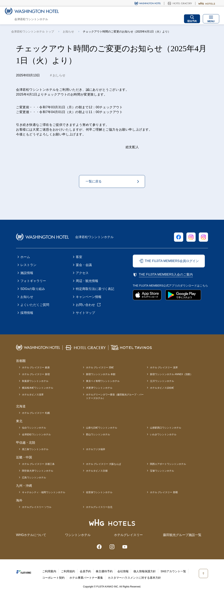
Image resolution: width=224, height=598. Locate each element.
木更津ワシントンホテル (99, 387)
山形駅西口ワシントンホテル (165, 427)
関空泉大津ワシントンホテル (37, 470)
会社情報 (123, 571)
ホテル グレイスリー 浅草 (164, 367)
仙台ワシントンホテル (34, 427)
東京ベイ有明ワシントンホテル (103, 381)
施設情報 (26, 273)
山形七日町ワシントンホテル (101, 427)
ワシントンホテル (78, 535)
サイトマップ (85, 312)
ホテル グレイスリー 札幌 (36, 413)
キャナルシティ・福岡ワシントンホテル (43, 492)
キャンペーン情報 (88, 297)
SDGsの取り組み (32, 289)
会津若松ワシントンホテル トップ (32, 31)
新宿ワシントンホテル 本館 (100, 374)
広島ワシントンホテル (34, 477)
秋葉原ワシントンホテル (35, 381)
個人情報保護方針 (144, 571)
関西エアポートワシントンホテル (168, 464)
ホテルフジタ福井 (95, 449)
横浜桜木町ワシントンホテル (37, 387)
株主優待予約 (104, 571)
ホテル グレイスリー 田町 (100, 367)
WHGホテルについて (31, 535)
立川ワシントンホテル (162, 381)
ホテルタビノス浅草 (33, 394)
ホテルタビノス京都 (97, 470)
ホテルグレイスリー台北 (99, 507)
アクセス (82, 273)
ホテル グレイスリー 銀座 (36, 367)
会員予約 (85, 571)
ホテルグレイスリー (128, 535)
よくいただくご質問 (34, 304)
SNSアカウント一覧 (173, 571)
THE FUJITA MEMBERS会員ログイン (172, 261)
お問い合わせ (85, 304)
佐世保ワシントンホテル (99, 492)
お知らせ (68, 31)
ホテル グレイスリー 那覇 (164, 492)
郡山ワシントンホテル (98, 434)
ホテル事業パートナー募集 (86, 577)
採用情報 (26, 312)
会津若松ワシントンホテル (36, 434)
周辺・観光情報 (87, 281)
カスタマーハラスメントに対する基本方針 (134, 577)
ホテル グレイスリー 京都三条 (38, 464)
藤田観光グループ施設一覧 (182, 535)
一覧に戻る (94, 181)
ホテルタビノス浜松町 (162, 387)
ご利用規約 (68, 571)
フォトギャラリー (33, 281)
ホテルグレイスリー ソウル (36, 507)
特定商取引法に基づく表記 (95, 289)
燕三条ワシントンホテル (35, 449)
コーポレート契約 (53, 577)
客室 (79, 257)
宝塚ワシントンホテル (162, 470)
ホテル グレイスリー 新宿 (36, 374)
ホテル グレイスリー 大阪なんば (103, 464)
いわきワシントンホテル (163, 434)
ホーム (25, 257)
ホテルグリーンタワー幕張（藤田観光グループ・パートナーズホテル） (115, 396)
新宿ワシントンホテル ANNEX (171, 374)
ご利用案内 (49, 571)
